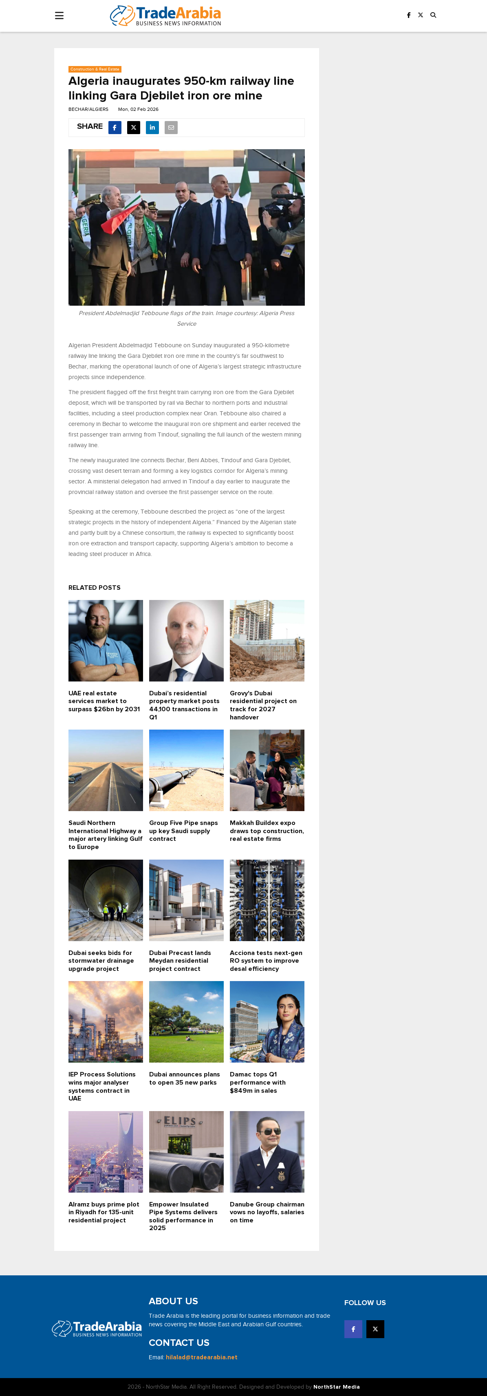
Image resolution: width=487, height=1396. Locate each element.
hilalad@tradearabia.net (202, 1357)
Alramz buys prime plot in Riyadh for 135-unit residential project (103, 1212)
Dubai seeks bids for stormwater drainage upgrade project (101, 961)
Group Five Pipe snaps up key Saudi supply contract (183, 831)
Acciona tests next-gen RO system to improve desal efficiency (266, 961)
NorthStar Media (336, 1387)
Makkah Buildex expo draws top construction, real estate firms (267, 831)
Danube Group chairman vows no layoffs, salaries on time (267, 1212)
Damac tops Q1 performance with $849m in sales (258, 1082)
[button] (433, 15)
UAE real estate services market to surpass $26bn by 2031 (104, 701)
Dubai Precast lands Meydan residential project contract (180, 961)
